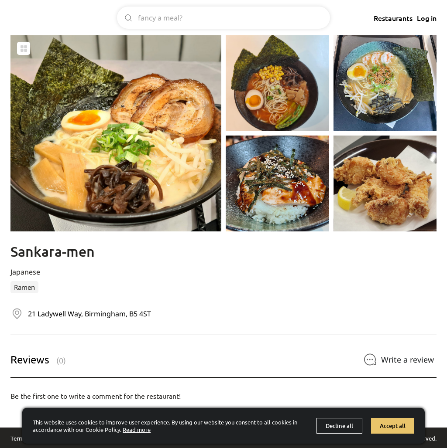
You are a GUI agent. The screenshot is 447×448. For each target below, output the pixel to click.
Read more (137, 429)
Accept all (393, 426)
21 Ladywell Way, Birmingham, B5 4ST (89, 314)
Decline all (339, 426)
